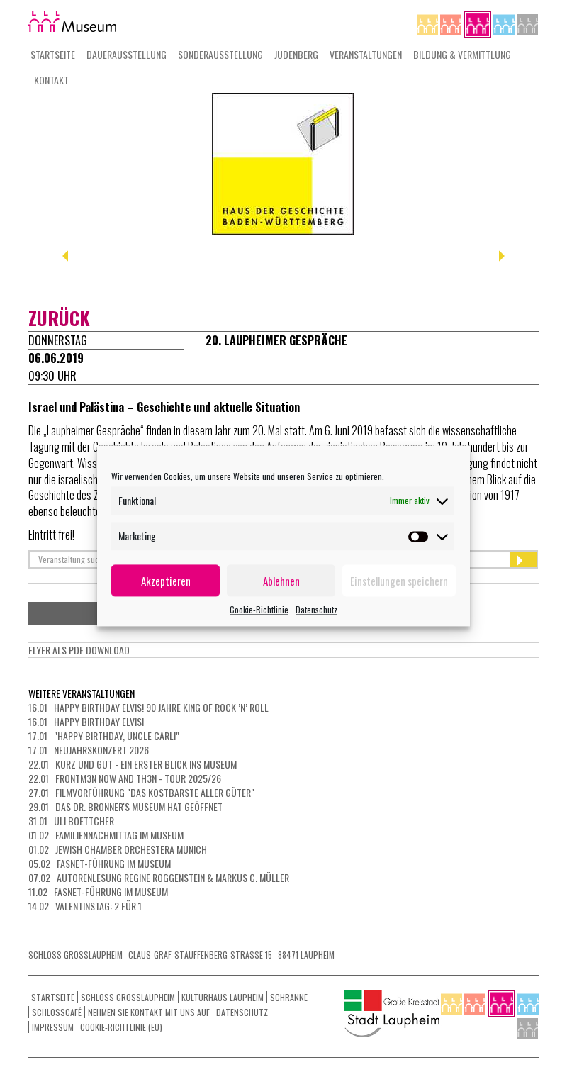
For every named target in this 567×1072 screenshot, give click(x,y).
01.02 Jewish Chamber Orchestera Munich (117, 849)
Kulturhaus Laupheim (222, 997)
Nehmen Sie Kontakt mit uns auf (149, 1012)
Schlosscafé (57, 1012)
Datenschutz (316, 609)
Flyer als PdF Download (79, 649)
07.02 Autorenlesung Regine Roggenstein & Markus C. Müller (158, 877)
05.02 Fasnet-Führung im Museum (99, 863)
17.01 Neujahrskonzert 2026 (88, 749)
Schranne (289, 997)
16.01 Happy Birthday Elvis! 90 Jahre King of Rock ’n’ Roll (148, 707)
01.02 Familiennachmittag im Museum (106, 834)
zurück (59, 318)
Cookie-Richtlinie (259, 609)
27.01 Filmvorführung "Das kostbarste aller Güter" (141, 792)
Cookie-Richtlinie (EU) (121, 1027)
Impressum (53, 1027)
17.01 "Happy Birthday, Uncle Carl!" (103, 735)
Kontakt (51, 79)
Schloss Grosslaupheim (128, 997)
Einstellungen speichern (399, 580)
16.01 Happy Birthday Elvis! (86, 721)
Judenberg (296, 54)
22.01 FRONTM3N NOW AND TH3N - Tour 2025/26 (124, 778)
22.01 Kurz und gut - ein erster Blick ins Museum (132, 763)
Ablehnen (281, 580)
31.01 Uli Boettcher (71, 820)
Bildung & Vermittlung (462, 54)
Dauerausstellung (126, 54)
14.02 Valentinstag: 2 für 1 (85, 905)
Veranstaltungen (366, 54)
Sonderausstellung (220, 54)
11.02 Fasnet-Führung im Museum (98, 891)
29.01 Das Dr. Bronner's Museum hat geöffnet (125, 806)
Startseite (52, 54)
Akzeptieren (166, 580)
